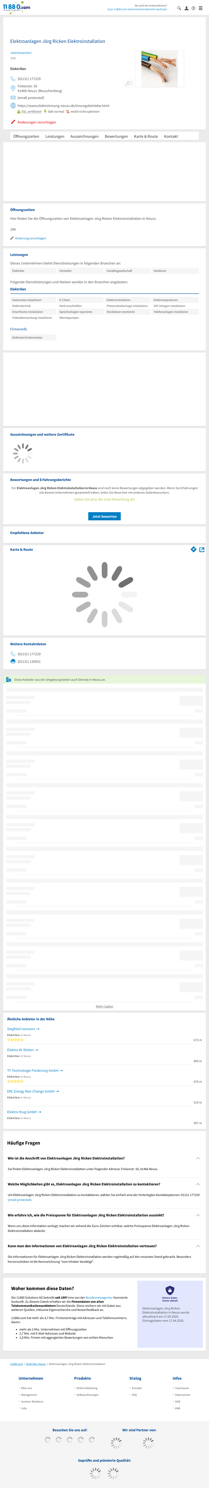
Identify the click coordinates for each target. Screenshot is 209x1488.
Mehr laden (104, 1006)
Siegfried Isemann (21, 1028)
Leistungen (54, 136)
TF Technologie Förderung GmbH (32, 1070)
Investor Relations (32, 1401)
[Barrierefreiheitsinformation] (195, 8)
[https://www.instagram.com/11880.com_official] (70, 1440)
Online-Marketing (87, 1388)
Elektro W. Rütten (20, 1049)
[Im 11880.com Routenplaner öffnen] (194, 549)
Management (29, 1395)
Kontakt (171, 136)
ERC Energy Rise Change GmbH (31, 1091)
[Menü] (202, 8)
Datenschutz (182, 1395)
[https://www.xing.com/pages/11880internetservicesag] (81, 1440)
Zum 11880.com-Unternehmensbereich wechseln (137, 9)
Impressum (182, 1388)
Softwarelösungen (88, 1395)
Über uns (26, 1388)
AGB (177, 1401)
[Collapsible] (198, 1158)
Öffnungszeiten (26, 136)
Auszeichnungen (84, 136)
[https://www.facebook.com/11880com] (48, 1440)
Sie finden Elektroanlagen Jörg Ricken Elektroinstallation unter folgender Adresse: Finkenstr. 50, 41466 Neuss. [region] (83, 1169)
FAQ (134, 1395)
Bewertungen (116, 136)
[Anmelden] (188, 8)
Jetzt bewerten (104, 516)
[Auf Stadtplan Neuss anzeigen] (201, 549)
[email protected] (19, 1200)
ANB (177, 1408)
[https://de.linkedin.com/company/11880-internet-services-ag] (92, 1440)
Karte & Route (146, 136)
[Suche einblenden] (180, 8)
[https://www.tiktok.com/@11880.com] (59, 1440)
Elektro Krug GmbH (22, 1111)
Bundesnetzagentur (99, 1297)
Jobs (24, 1408)
